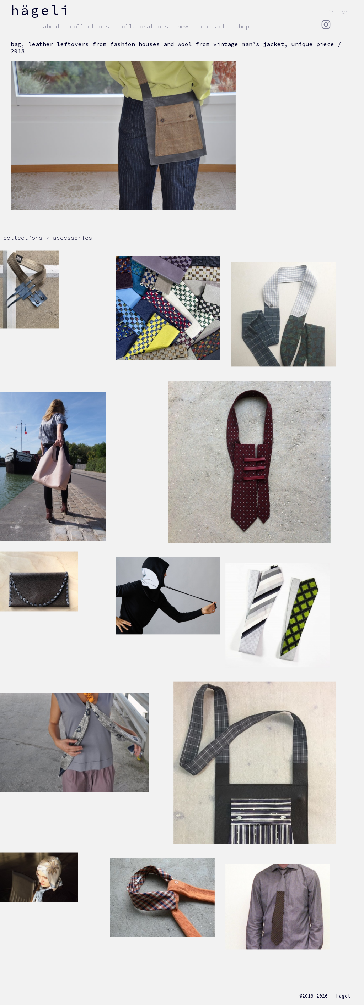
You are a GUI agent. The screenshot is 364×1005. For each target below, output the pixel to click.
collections (89, 26)
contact (213, 26)
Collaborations (143, 26)
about (52, 26)
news (184, 26)
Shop (242, 26)
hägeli (40, 9)
